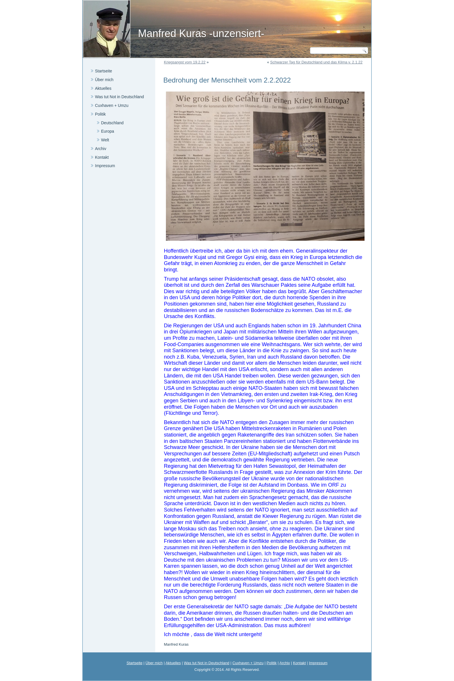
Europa (107, 131)
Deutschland (112, 123)
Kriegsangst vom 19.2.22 (185, 62)
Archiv (100, 148)
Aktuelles (103, 88)
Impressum (105, 165)
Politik (100, 114)
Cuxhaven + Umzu (112, 105)
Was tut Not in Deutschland (119, 96)
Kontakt (102, 157)
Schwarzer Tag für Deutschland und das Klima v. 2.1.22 (316, 62)
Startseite (103, 71)
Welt (105, 140)
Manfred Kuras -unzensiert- (201, 33)
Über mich (104, 79)
